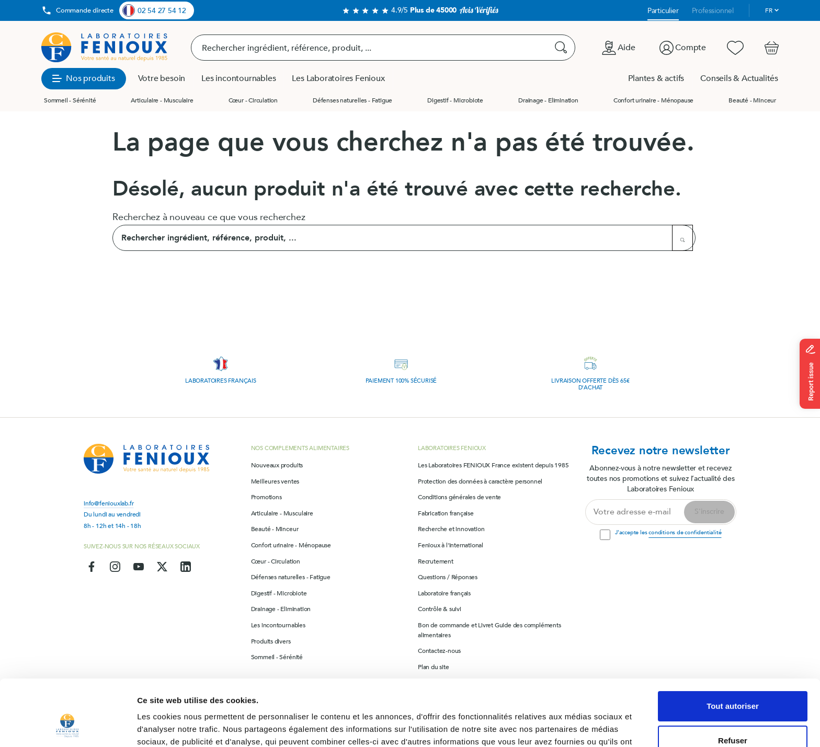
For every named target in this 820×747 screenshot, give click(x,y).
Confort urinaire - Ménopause (653, 100)
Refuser (732, 683)
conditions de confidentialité (684, 532)
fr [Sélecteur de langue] (768, 10)
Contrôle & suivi (439, 609)
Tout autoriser (733, 649)
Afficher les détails (172, 726)
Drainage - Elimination (548, 100)
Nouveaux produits (277, 465)
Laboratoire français (444, 593)
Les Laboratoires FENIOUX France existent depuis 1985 (493, 465)
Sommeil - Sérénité (70, 100)
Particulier (663, 11)
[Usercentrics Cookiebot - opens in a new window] (67, 726)
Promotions (266, 497)
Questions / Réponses (447, 577)
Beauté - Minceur (752, 100)
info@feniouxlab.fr (108, 503)
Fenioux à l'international (450, 545)
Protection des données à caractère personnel (480, 481)
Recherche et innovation (451, 529)
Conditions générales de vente (459, 497)
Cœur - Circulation (253, 100)
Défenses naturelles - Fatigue (352, 100)
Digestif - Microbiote (455, 100)
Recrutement (435, 561)
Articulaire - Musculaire (162, 100)
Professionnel (713, 11)
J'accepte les (668, 532)
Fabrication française (446, 513)
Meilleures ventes (275, 481)
